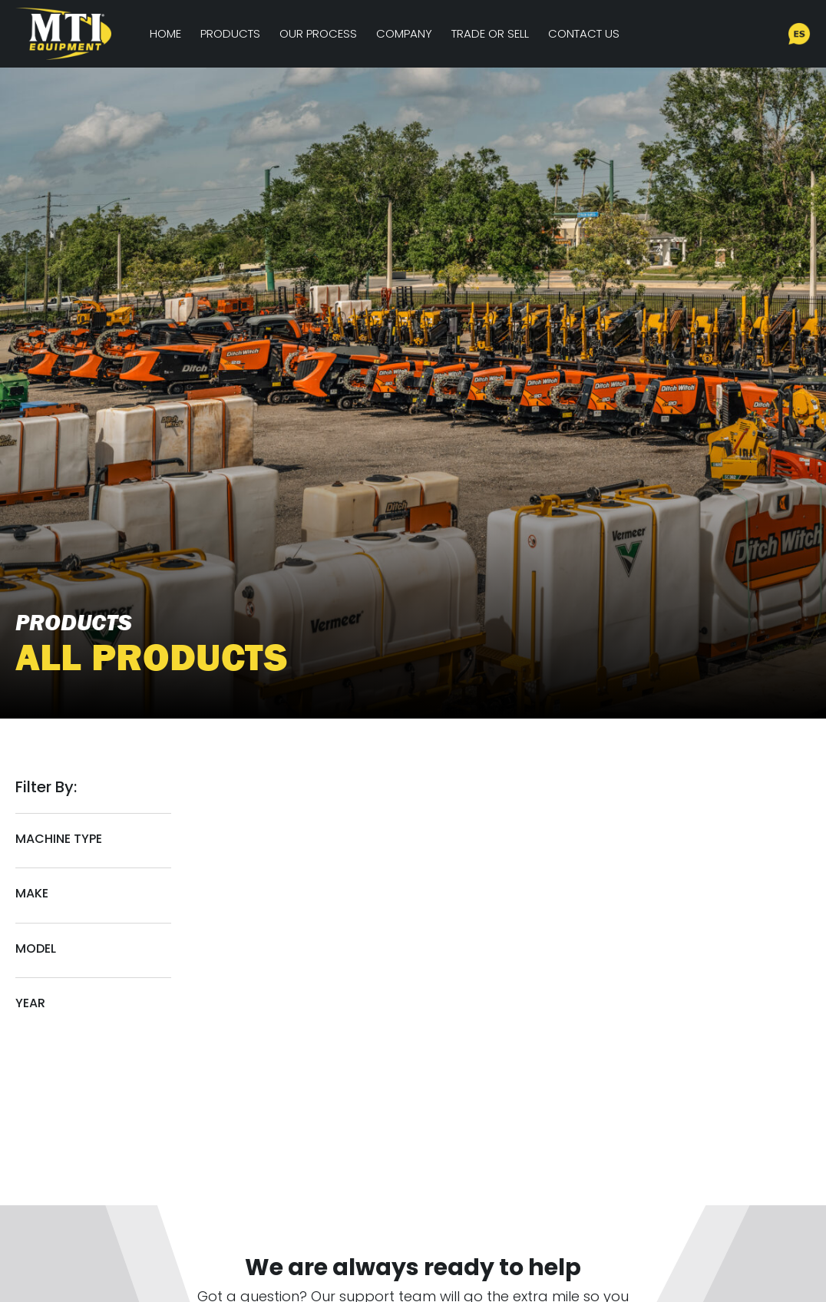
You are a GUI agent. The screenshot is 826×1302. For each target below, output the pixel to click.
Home (165, 33)
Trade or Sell (490, 33)
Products (230, 33)
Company (404, 33)
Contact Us (584, 33)
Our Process (318, 33)
